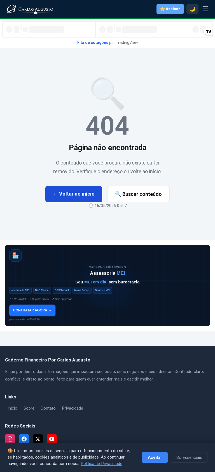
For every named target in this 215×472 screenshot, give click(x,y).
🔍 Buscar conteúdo (138, 194)
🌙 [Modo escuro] (192, 9)
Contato (48, 408)
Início (12, 408)
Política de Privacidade (101, 463)
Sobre (29, 408)
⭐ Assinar (170, 9)
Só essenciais (189, 457)
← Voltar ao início (74, 194)
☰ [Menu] (206, 9)
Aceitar (155, 457)
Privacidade (72, 408)
